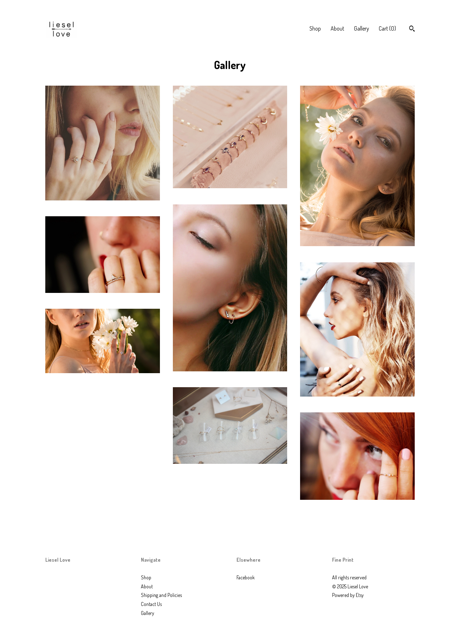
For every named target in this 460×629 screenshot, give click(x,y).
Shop (315, 28)
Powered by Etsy (348, 595)
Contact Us (151, 604)
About (337, 28)
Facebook (245, 577)
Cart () (387, 28)
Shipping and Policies (161, 595)
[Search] (412, 29)
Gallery (361, 28)
